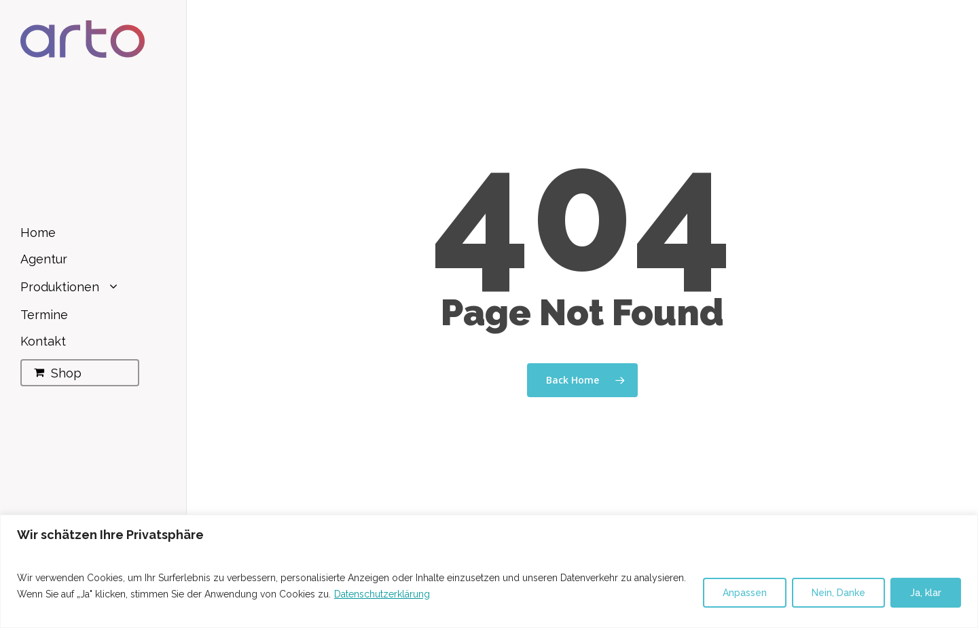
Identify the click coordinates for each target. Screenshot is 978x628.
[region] (489, 571)
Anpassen (745, 592)
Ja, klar (925, 592)
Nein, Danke (838, 592)
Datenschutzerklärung (382, 594)
